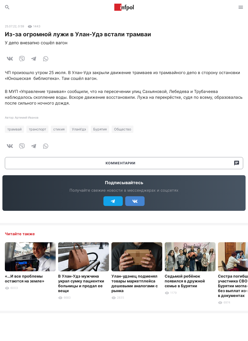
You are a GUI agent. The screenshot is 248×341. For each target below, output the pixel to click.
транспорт (37, 129)
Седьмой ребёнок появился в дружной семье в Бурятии (185, 281)
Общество (122, 129)
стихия (59, 129)
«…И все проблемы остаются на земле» (24, 278)
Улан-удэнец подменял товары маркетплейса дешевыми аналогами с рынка (134, 283)
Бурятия (100, 129)
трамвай (14, 129)
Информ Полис (124, 7)
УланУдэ (79, 129)
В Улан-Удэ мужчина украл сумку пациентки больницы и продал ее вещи (81, 283)
